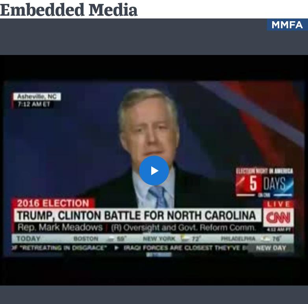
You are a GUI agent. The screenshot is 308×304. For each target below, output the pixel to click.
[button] (154, 170)
